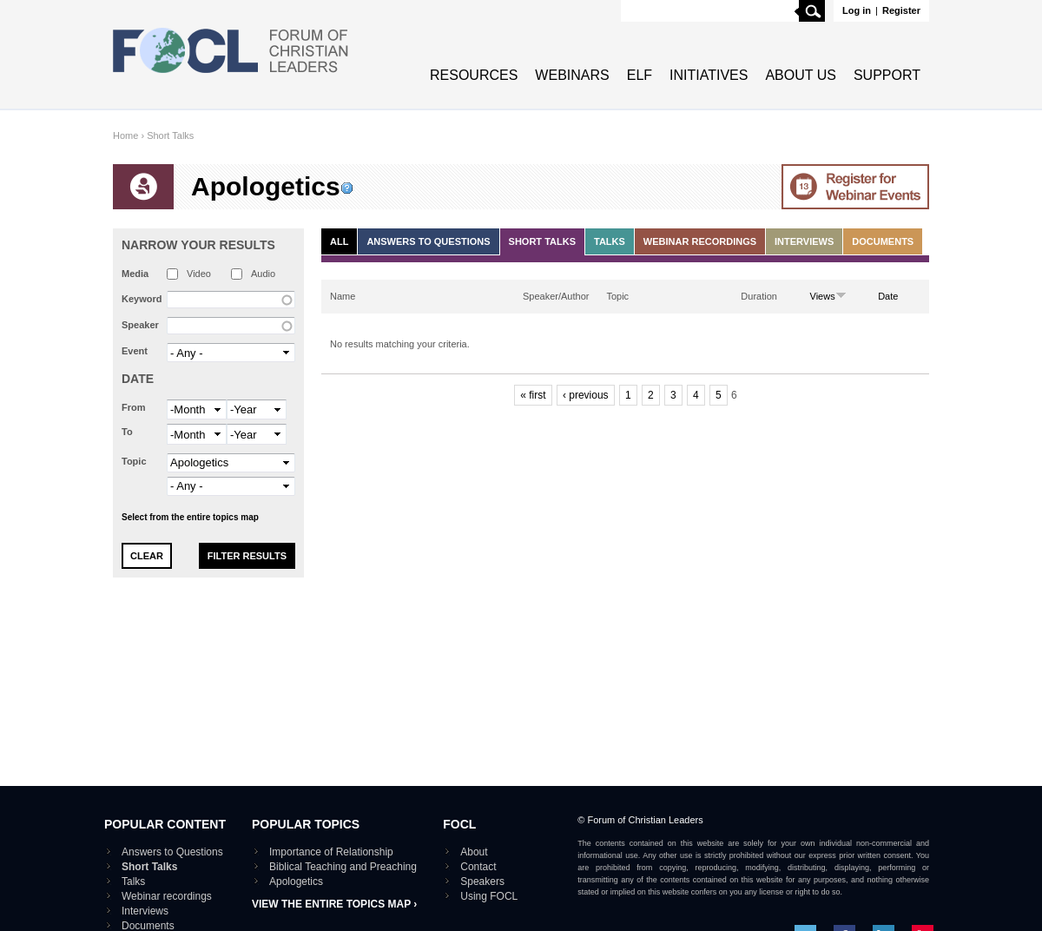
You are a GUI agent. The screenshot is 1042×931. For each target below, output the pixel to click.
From (134, 407)
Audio (263, 273)
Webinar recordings (699, 241)
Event (135, 351)
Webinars (572, 75)
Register (901, 10)
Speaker (140, 325)
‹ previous (586, 395)
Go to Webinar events (855, 186)
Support (887, 75)
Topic (134, 461)
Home (125, 135)
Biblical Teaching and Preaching (343, 867)
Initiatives (708, 75)
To (127, 431)
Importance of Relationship (331, 852)
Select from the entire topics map (190, 517)
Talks (609, 241)
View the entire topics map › (334, 904)
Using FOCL (489, 896)
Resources (474, 75)
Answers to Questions (428, 241)
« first (532, 395)
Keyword (142, 299)
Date (138, 379)
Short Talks (170, 135)
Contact (478, 867)
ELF (639, 75)
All (339, 241)
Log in (856, 10)
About (473, 852)
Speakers (482, 881)
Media (135, 273)
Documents (882, 241)
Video (199, 273)
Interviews (804, 241)
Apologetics (296, 881)
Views (828, 296)
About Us (800, 75)
